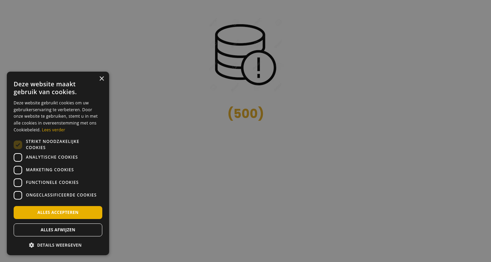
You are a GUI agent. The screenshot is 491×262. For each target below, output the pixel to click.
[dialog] (58, 163)
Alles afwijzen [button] (58, 230)
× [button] (101, 79)
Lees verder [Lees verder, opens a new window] (53, 130)
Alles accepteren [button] (58, 212)
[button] (58, 244)
